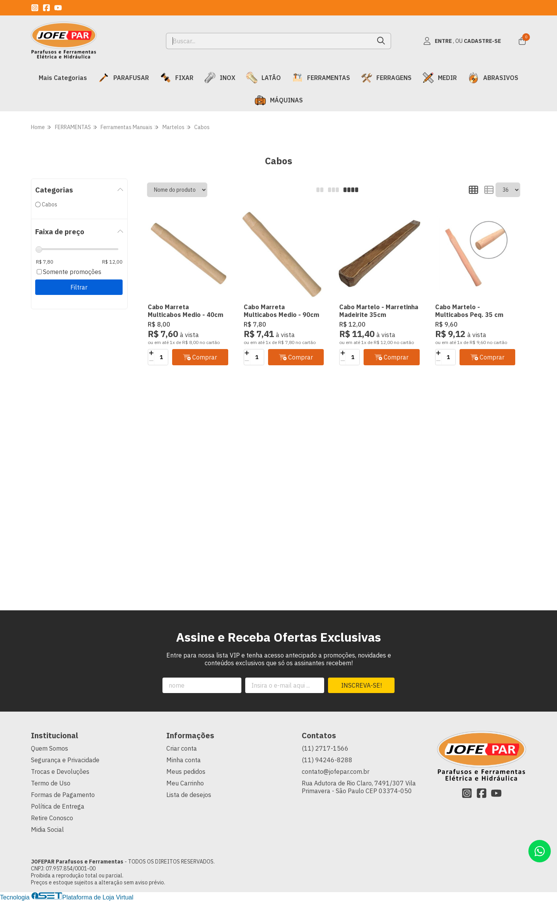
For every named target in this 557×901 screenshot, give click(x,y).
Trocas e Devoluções (60, 771)
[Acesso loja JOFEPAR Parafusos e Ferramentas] (462, 41)
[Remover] (151, 361)
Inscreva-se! (361, 685)
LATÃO (263, 77)
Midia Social (47, 829)
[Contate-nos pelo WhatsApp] (539, 851)
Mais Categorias (63, 78)
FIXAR (176, 77)
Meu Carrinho (185, 783)
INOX (219, 77)
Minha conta (183, 760)
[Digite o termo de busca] (269, 41)
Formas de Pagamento (63, 795)
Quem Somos (49, 748)
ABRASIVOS (493, 77)
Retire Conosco (52, 818)
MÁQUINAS (279, 100)
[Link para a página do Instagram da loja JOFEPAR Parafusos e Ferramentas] (35, 8)
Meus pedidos (185, 771)
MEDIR (439, 77)
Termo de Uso (50, 783)
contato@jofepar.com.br (335, 771)
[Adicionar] (151, 353)
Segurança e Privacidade (65, 760)
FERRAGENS (386, 77)
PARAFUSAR (123, 77)
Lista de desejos (188, 795)
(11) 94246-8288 (327, 760)
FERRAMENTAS (321, 77)
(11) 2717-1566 (325, 748)
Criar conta (181, 748)
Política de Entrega (57, 806)
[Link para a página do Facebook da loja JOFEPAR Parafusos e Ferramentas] (46, 8)
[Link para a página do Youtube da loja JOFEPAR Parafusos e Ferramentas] (58, 8)
